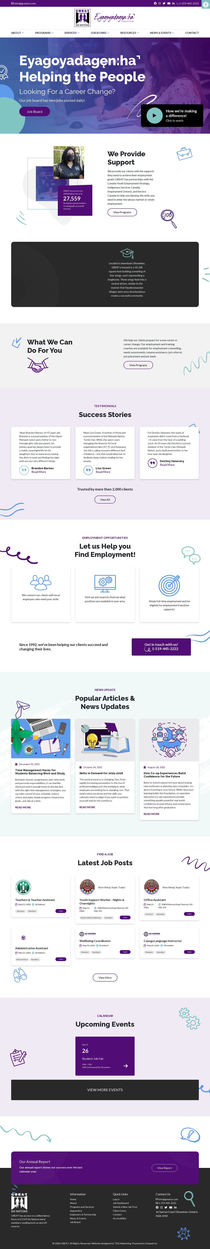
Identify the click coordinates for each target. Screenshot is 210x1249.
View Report (164, 1167)
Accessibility (119, 1218)
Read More (38, 472)
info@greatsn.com (23, 3)
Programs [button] (44, 32)
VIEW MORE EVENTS (105, 1090)
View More (108, 978)
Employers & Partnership (83, 1214)
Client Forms (119, 1210)
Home (73, 1199)
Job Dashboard (121, 1203)
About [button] (17, 32)
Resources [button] (129, 32)
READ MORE (23, 807)
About (73, 1203)
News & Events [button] (162, 32)
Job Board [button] (100, 32)
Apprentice (76, 1210)
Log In (116, 1199)
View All (105, 499)
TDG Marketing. (123, 1243)
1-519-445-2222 (188, 3)
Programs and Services (82, 1206)
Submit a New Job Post (125, 1206)
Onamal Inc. (151, 1243)
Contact (192, 32)
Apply (62, 911)
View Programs (122, 212)
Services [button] (71, 32)
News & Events (78, 1218)
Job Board (34, 111)
